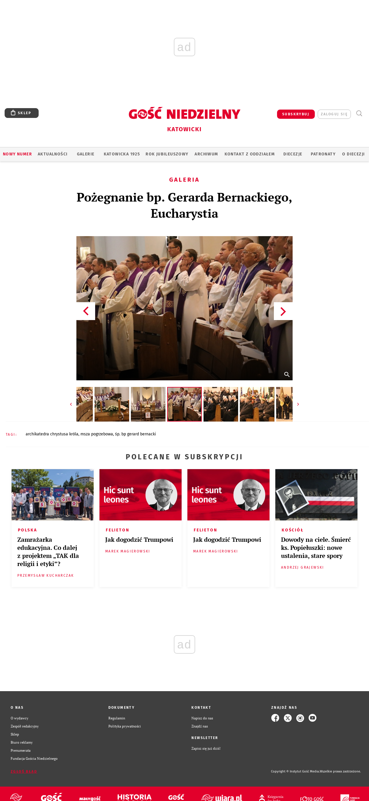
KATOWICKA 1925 (122, 154)
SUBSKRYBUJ (295, 114)
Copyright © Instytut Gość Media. (295, 771)
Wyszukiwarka (359, 113)
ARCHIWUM (206, 154)
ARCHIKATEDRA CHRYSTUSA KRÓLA (52, 434)
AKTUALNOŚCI (52, 154)
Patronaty (323, 154)
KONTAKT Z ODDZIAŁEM (250, 154)
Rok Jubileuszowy (167, 154)
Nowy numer (17, 154)
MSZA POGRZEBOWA (96, 434)
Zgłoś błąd (24, 772)
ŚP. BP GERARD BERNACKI (135, 434)
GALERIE (86, 154)
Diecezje (292, 154)
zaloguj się (334, 114)
